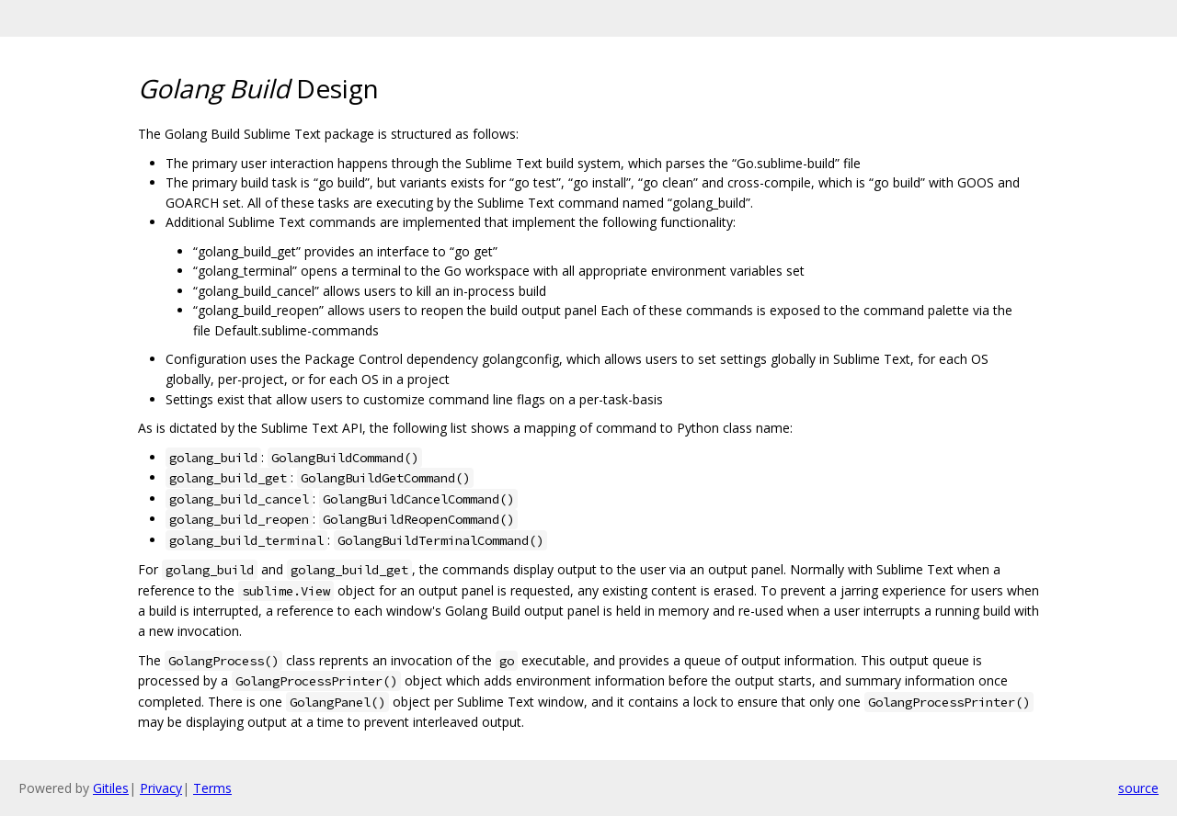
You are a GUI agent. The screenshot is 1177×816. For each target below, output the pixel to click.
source (1138, 788)
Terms (212, 788)
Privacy (161, 788)
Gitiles (111, 788)
